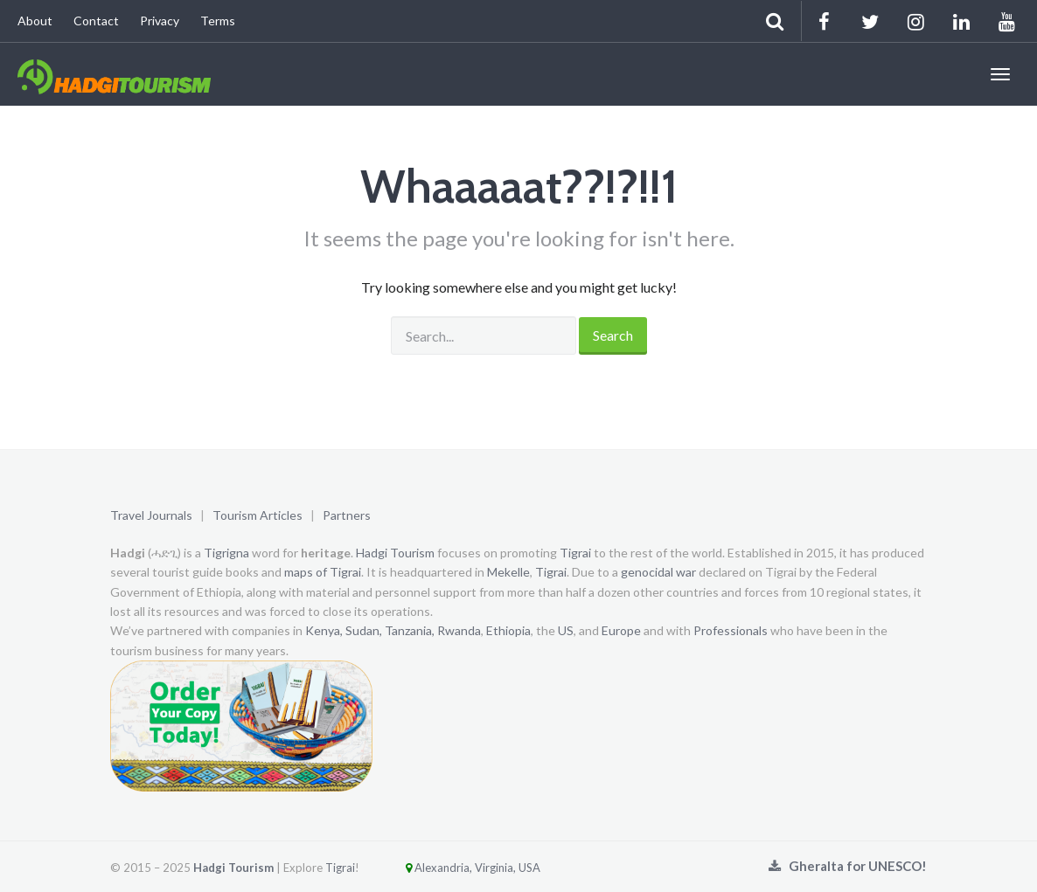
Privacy (159, 20)
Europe (621, 630)
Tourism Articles (257, 515)
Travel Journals (151, 515)
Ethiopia (508, 630)
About (34, 20)
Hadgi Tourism (395, 552)
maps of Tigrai (322, 571)
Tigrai (575, 552)
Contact (96, 20)
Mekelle (508, 571)
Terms (217, 20)
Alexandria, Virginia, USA (451, 868)
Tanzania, (410, 630)
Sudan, (363, 630)
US (566, 630)
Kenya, (324, 630)
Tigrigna (226, 552)
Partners (347, 515)
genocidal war (658, 571)
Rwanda (459, 630)
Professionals (730, 630)
